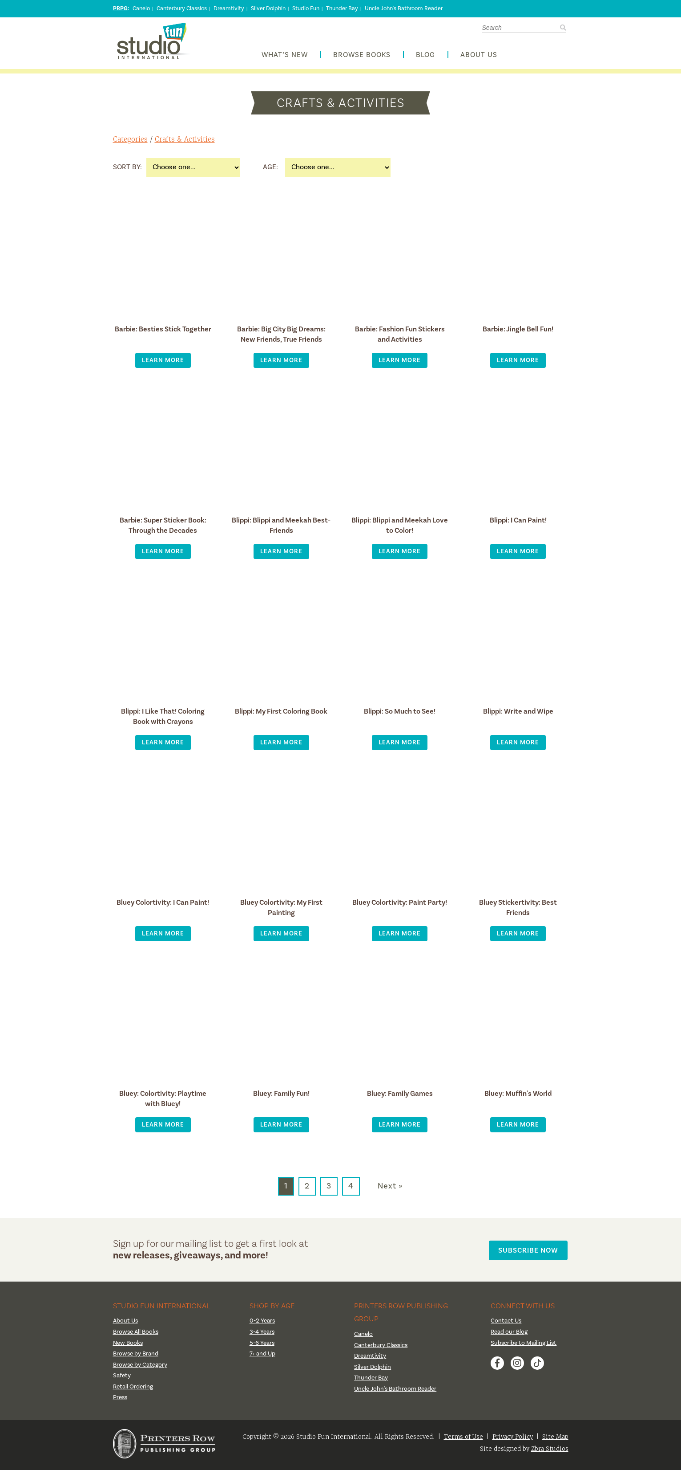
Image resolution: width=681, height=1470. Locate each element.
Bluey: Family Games (399, 1095)
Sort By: (127, 169)
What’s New (285, 56)
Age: (270, 169)
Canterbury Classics (182, 8)
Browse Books (362, 56)
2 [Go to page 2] (307, 1188)
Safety (122, 1378)
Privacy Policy (512, 1439)
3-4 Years (262, 1334)
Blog (425, 56)
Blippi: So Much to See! (399, 713)
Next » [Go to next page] (390, 1188)
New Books (128, 1345)
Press (120, 1400)
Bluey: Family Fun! (281, 1095)
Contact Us (506, 1323)
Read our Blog (509, 1334)
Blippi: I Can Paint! (518, 522)
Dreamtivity (229, 8)
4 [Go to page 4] (351, 1188)
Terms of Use (463, 1439)
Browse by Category (140, 1367)
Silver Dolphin (268, 8)
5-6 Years (262, 1345)
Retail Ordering (133, 1389)
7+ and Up (263, 1356)
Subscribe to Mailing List (524, 1345)
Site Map (555, 1439)
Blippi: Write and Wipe (518, 713)
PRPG (120, 8)
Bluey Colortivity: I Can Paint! (163, 904)
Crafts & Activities (185, 142)
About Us (478, 56)
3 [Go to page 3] (328, 1188)
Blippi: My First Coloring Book (281, 713)
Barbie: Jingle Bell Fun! (518, 331)
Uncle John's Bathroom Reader (404, 8)
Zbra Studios (549, 1451)
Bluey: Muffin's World (518, 1095)
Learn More (163, 362)
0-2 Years (262, 1323)
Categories (130, 142)
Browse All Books (137, 1334)
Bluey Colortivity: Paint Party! (399, 904)
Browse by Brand (136, 1356)
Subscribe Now (530, 1251)
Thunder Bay (342, 8)
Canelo (141, 8)
